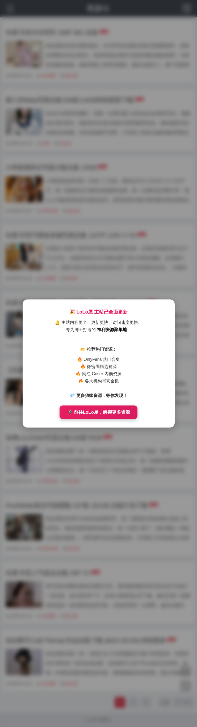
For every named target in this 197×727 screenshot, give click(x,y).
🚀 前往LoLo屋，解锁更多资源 (98, 412)
